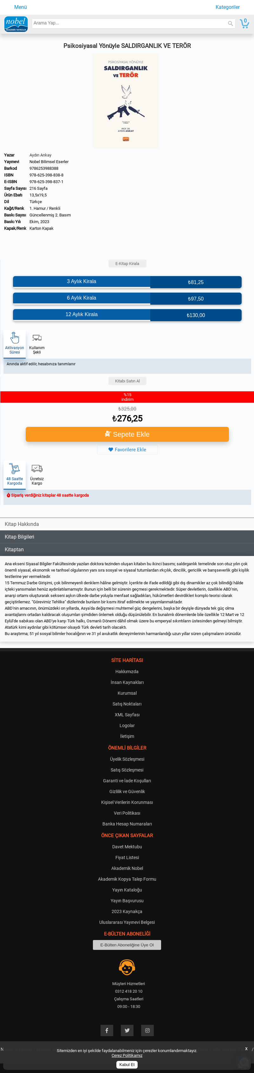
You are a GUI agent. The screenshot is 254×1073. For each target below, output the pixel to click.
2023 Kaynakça (127, 911)
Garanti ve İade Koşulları (127, 780)
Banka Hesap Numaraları (127, 823)
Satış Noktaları (127, 703)
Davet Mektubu (127, 846)
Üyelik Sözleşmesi (127, 759)
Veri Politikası (127, 813)
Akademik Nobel (127, 868)
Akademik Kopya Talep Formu (127, 879)
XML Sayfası (127, 714)
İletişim (127, 736)
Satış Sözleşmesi (127, 769)
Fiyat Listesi (127, 857)
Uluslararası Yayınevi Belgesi (127, 922)
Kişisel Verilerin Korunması (127, 802)
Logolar (127, 725)
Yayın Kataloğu (127, 889)
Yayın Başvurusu (127, 900)
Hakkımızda (127, 671)
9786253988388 (43, 168)
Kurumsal (127, 693)
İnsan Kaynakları (127, 682)
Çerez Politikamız (127, 1055)
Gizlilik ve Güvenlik (127, 791)
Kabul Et (127, 1065)
